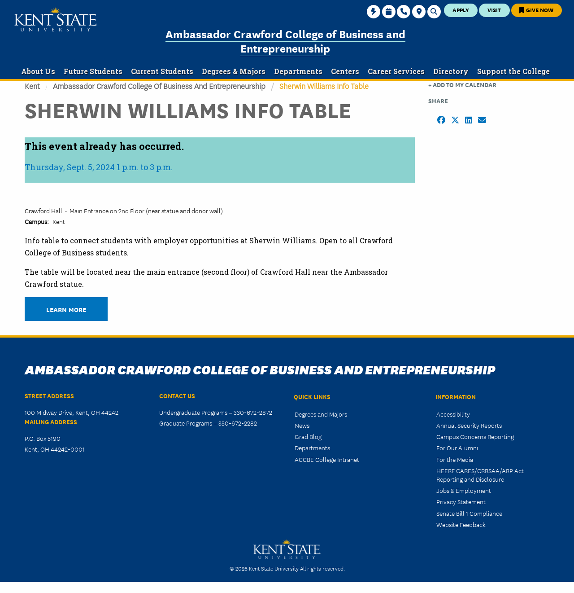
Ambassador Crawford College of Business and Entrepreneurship (285, 41)
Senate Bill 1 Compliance (469, 513)
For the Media (454, 459)
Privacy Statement (461, 501)
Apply (460, 9)
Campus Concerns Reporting (475, 436)
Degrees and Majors (321, 414)
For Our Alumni (457, 447)
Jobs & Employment (463, 490)
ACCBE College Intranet (327, 459)
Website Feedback (461, 524)
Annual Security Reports (469, 425)
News (302, 425)
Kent (32, 85)
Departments (312, 447)
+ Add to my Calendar (462, 84)
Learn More (66, 309)
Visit (494, 9)
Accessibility (453, 414)
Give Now (536, 9)
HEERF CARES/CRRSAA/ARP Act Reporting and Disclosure (480, 475)
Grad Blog (308, 436)
